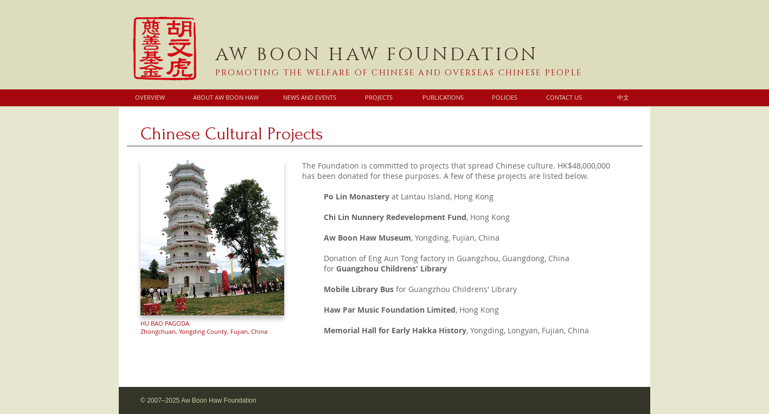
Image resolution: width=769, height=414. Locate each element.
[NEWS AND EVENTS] (309, 97)
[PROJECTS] (379, 97)
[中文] (622, 97)
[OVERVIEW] (150, 97)
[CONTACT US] (563, 97)
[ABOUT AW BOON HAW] (225, 97)
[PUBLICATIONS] (443, 97)
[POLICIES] (504, 97)
